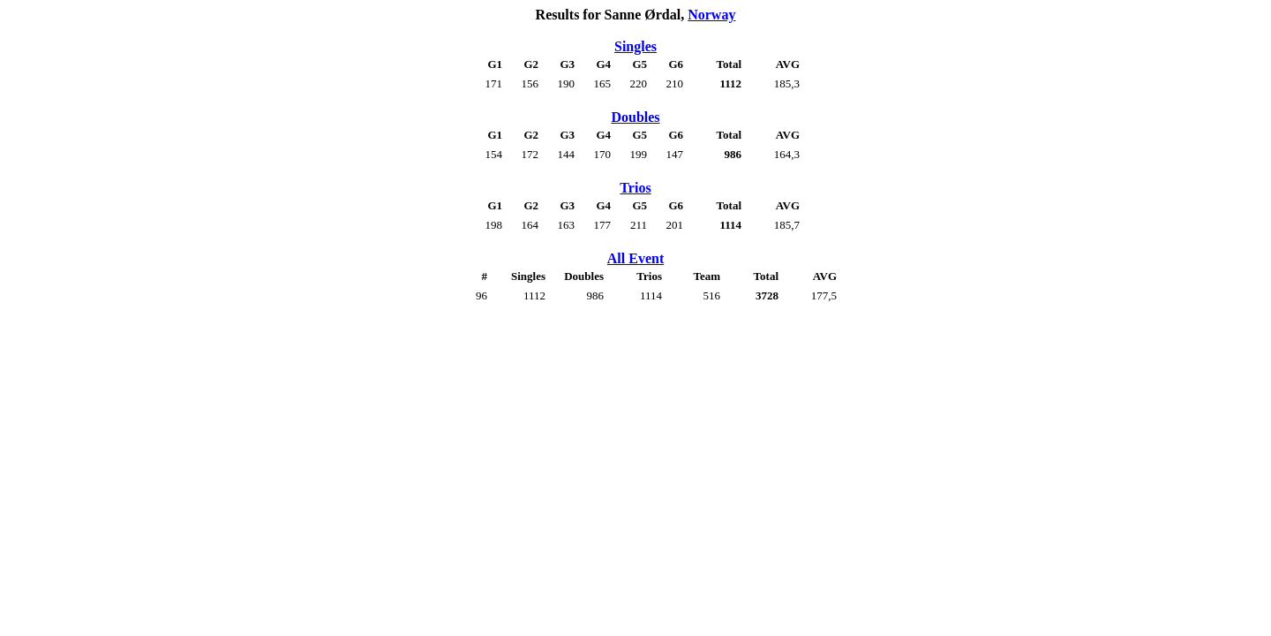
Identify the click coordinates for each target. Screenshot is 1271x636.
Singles (635, 46)
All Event (635, 258)
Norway (711, 14)
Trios (635, 187)
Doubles (635, 117)
